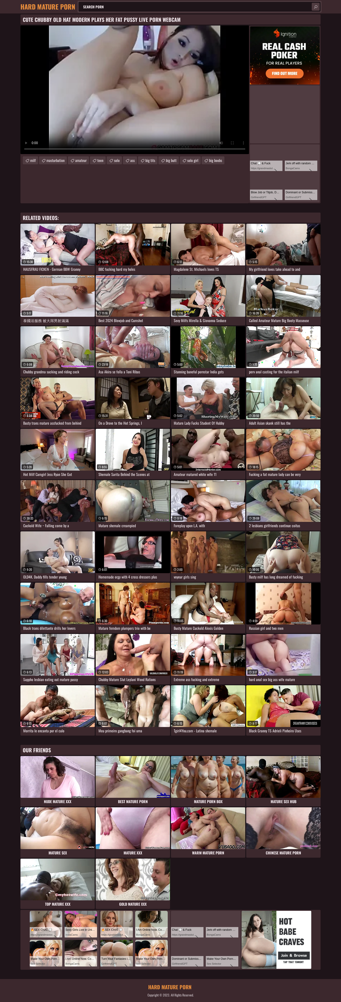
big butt (171, 160)
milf (33, 160)
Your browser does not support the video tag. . (134, 90)
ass (132, 160)
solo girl (192, 160)
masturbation (55, 160)
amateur (81, 160)
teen (100, 160)
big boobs (215, 160)
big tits (150, 160)
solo (117, 160)
